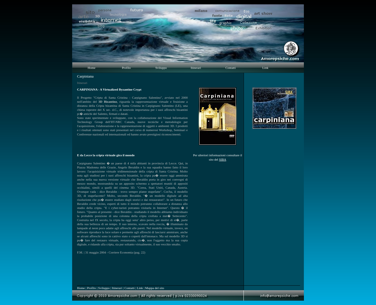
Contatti (230, 67)
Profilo (126, 67)
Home (92, 67)
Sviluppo (161, 67)
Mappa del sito (154, 288)
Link (265, 67)
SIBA (222, 159)
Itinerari (196, 67)
